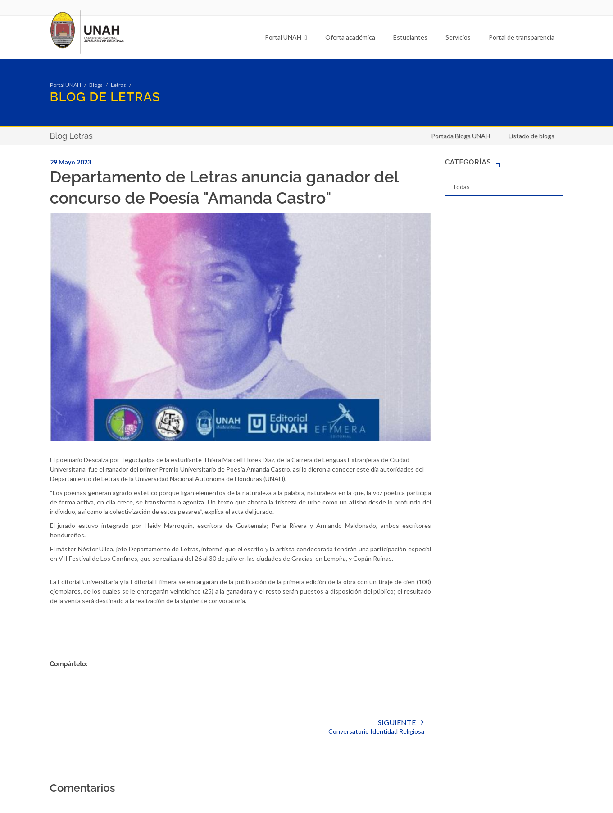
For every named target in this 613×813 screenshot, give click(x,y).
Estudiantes (410, 37)
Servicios (458, 37)
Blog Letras (71, 136)
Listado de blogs (531, 136)
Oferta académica (350, 37)
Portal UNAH (286, 37)
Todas (461, 187)
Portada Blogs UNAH (460, 136)
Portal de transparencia (521, 37)
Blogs (96, 85)
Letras (118, 85)
